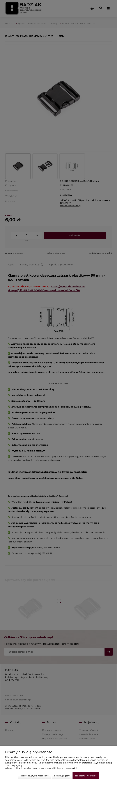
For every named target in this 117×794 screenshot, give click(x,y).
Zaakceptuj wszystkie (86, 775)
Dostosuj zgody (61, 775)
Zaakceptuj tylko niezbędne (35, 775)
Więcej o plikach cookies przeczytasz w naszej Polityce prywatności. (41, 768)
